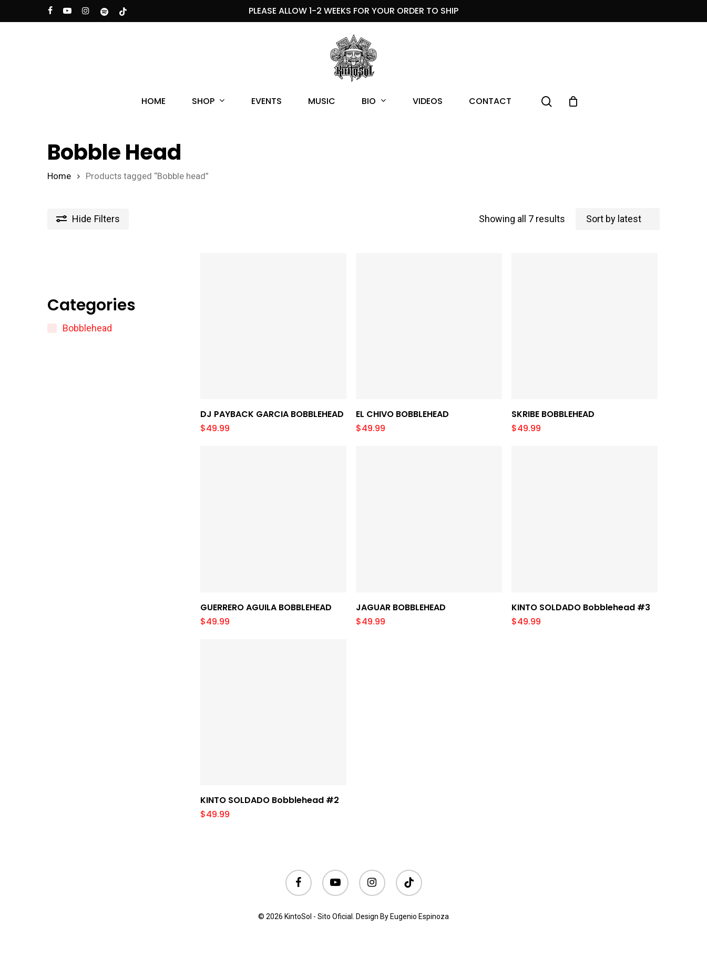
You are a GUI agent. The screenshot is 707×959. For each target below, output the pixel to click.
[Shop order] (618, 219)
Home (59, 176)
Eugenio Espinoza (419, 916)
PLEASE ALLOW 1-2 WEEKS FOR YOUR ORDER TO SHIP (353, 11)
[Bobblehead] (52, 328)
